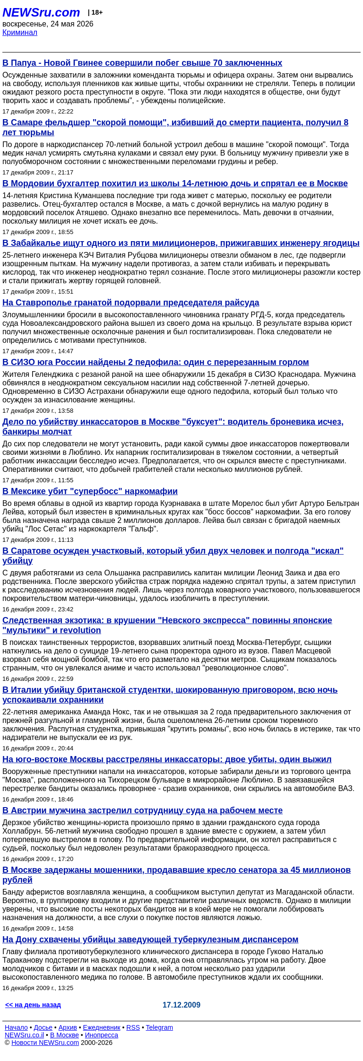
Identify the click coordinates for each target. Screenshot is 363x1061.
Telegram (159, 1027)
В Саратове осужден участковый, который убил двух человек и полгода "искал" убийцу (173, 555)
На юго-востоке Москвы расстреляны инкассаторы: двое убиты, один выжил (167, 759)
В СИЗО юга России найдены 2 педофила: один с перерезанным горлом (155, 362)
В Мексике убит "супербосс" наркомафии (90, 491)
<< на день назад (33, 1005)
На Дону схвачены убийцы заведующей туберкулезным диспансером (150, 939)
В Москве (64, 1035)
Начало (16, 1027)
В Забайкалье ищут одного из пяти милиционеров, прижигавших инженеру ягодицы (181, 243)
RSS (133, 1027)
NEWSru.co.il (24, 1035)
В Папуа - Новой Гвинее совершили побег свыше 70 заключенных (142, 63)
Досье (43, 1027)
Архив (68, 1027)
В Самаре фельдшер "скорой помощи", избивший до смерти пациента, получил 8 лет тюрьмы (175, 127)
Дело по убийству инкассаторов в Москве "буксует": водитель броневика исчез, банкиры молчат (173, 426)
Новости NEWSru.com (45, 1042)
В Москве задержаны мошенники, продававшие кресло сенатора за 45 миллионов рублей (176, 875)
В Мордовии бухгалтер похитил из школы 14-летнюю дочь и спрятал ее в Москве (175, 183)
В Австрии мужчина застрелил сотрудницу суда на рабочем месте (142, 810)
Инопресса (102, 1035)
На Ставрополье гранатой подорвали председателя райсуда (130, 302)
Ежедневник (102, 1027)
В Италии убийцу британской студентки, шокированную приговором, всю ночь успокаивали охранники (169, 694)
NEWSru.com (41, 12)
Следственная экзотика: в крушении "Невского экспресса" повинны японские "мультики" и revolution (167, 625)
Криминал (19, 32)
